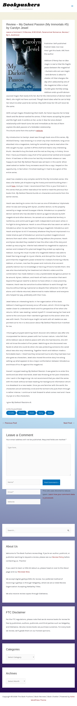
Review (65, 32)
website (39, 130)
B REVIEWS (36, 32)
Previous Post (9, 423)
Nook (32, 413)
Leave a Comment (14, 32)
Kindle (11, 413)
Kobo (50, 413)
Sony (41, 413)
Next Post (69, 423)
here (13, 186)
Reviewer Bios (24, 572)
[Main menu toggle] (72, 6)
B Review (27, 32)
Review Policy (58, 557)
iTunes (22, 413)
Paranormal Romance (51, 32)
